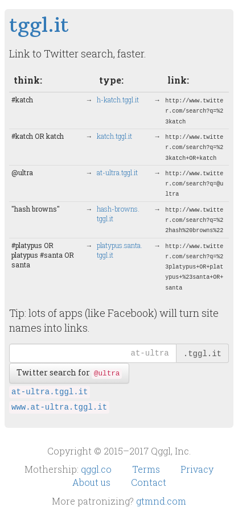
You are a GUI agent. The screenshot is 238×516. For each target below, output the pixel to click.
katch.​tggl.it (114, 136)
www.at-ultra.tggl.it (59, 407)
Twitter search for (69, 373)
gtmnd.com (161, 501)
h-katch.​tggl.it (118, 99)
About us (92, 482)
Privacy (197, 469)
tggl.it (39, 25)
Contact (148, 482)
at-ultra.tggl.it (49, 392)
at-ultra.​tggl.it (117, 172)
